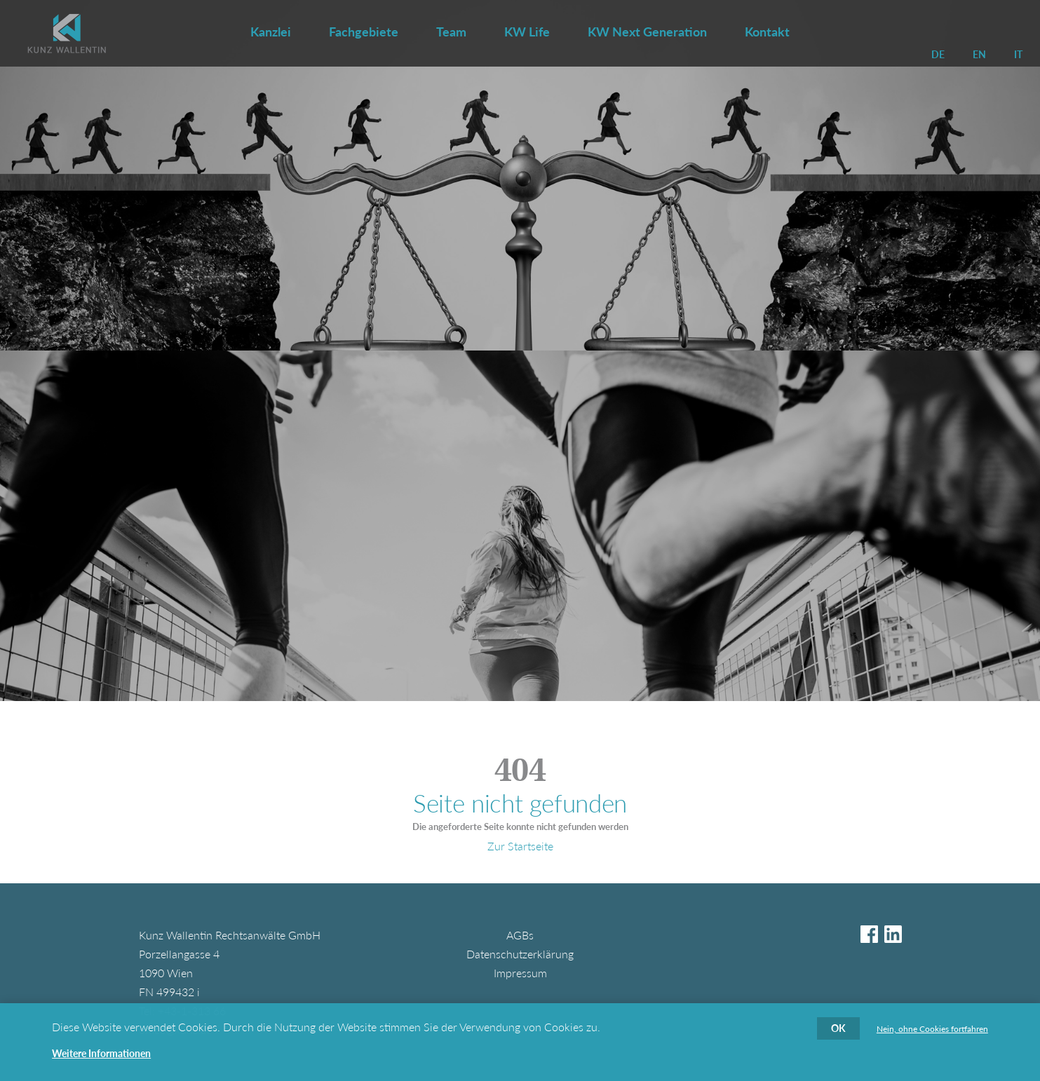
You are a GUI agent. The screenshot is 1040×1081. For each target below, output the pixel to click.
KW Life (527, 31)
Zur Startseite (520, 845)
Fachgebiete (363, 31)
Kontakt (767, 31)
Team (451, 31)
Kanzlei (270, 31)
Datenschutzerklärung (520, 953)
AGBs (520, 934)
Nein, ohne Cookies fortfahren (932, 1031)
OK (838, 1030)
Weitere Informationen (101, 1056)
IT (1018, 54)
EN (979, 54)
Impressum (520, 972)
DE (938, 54)
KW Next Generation (647, 31)
